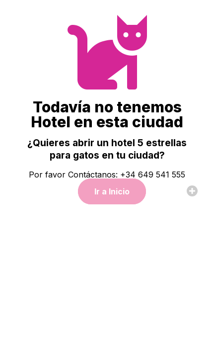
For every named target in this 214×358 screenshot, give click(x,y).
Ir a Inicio (112, 191)
